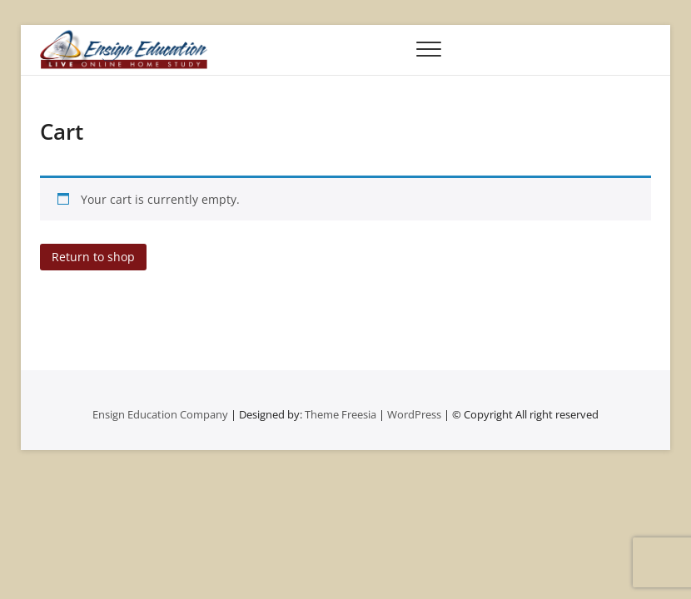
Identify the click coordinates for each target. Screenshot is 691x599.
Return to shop (93, 257)
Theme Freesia (340, 414)
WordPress (414, 414)
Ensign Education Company (160, 414)
